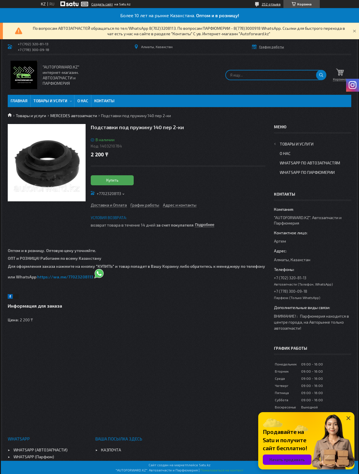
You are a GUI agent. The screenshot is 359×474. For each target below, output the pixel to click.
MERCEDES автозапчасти (73, 115)
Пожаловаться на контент (221, 470)
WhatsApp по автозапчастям (310, 162)
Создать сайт (102, 4)
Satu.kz (204, 465)
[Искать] (321, 75)
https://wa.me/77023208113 (65, 276)
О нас (82, 101)
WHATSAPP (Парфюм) (33, 456)
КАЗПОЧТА (111, 449)
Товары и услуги (50, 101)
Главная (19, 101)
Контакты (104, 101)
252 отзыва (271, 4)
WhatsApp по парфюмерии (307, 172)
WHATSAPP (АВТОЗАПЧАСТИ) (40, 449)
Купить (112, 180)
